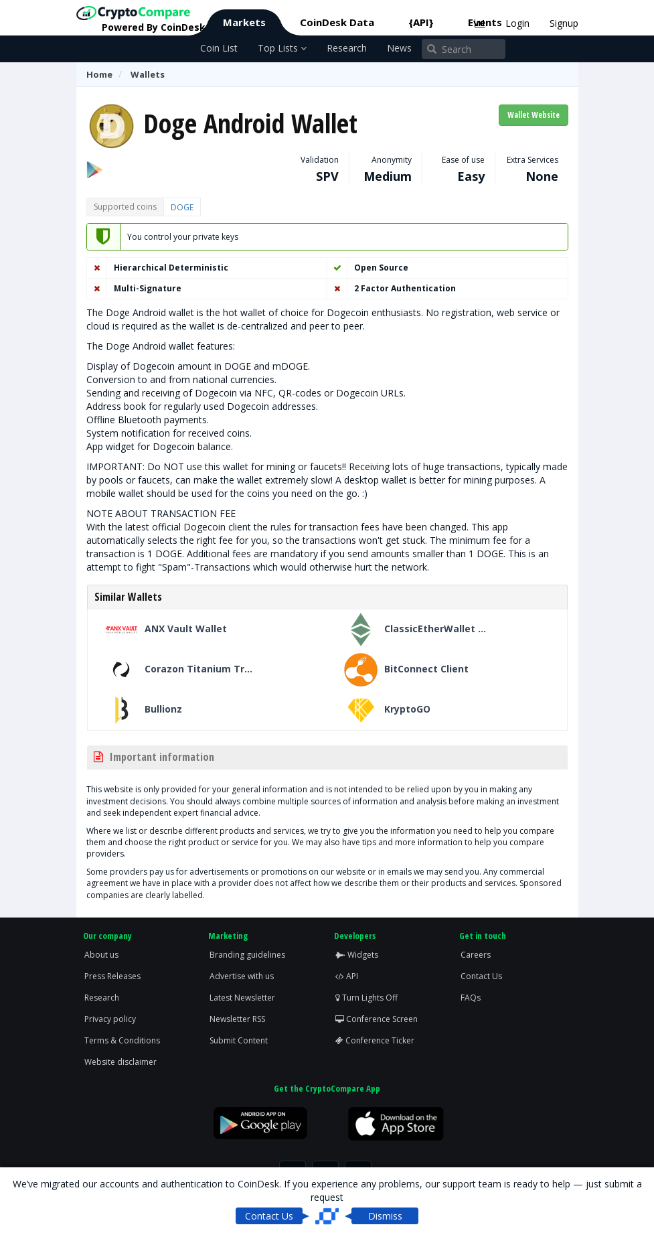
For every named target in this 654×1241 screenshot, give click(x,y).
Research (347, 48)
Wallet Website (533, 115)
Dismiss (385, 1216)
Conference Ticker (374, 1040)
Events (485, 22)
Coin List (219, 48)
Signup (564, 23)
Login (517, 23)
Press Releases (112, 976)
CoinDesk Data (337, 22)
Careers (476, 954)
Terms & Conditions (122, 1040)
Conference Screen (376, 1019)
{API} (421, 22)
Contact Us (481, 976)
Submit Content (239, 1040)
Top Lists (282, 48)
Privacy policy (110, 1019)
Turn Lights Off (366, 997)
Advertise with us (242, 976)
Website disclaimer (120, 1062)
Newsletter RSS (237, 1019)
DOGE (182, 207)
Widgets (356, 954)
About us (101, 954)
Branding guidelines (247, 954)
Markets (244, 22)
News (399, 48)
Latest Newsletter (242, 997)
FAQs (471, 997)
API (346, 976)
